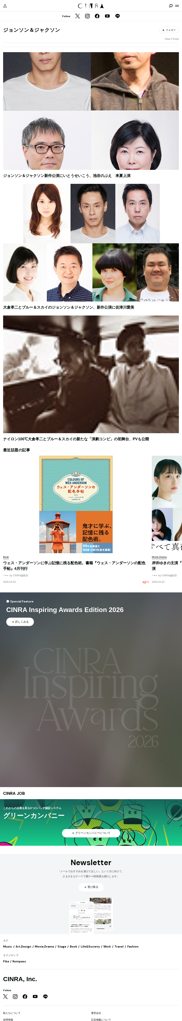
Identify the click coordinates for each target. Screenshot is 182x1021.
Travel (119, 946)
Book (73, 946)
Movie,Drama (44, 946)
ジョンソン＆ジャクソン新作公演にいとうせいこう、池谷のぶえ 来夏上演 (66, 176)
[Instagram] (87, 16)
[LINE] (117, 16)
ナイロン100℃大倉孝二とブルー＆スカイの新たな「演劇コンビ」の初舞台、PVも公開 (76, 439)
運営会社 (96, 1013)
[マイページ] (5, 6)
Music (7, 946)
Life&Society (90, 946)
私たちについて (12, 1013)
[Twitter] (77, 16)
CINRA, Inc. (20, 979)
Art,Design (23, 946)
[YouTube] (107, 16)
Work (107, 946)
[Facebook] (97, 16)
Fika (6, 961)
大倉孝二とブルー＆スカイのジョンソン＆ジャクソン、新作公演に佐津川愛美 (68, 307)
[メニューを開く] (177, 6)
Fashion (133, 946)
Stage (62, 946)
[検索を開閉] (171, 6)
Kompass (19, 961)
